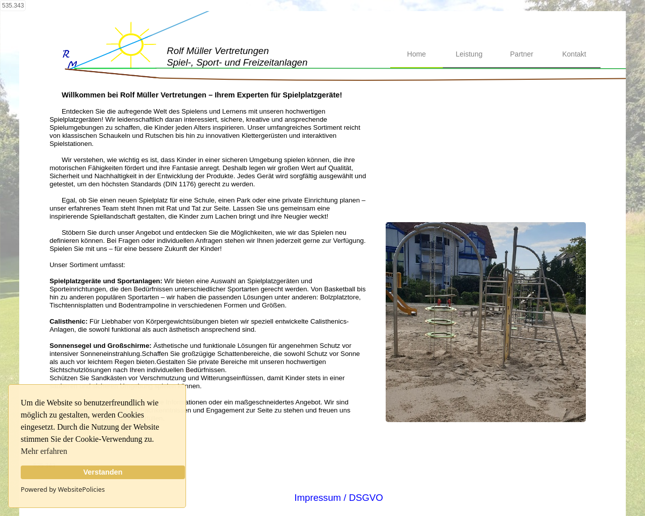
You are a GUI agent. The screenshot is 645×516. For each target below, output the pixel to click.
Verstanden (103, 472)
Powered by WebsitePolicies (63, 489)
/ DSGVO (362, 497)
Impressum (317, 497)
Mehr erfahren (44, 451)
